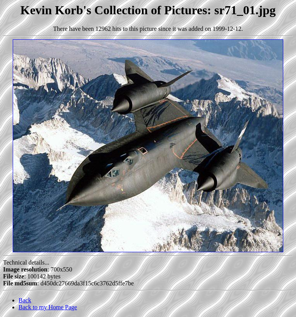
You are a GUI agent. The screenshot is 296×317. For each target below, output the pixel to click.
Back (24, 300)
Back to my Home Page (47, 307)
